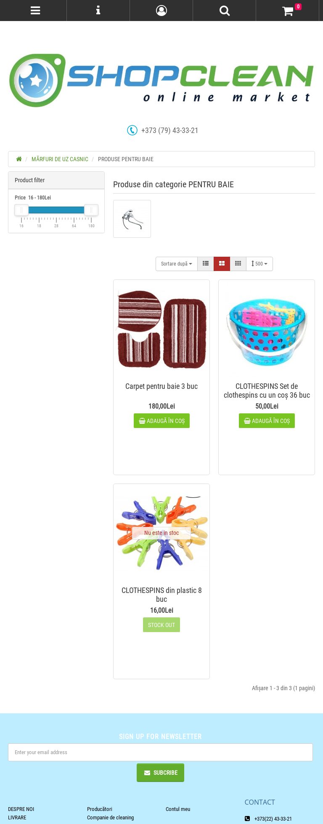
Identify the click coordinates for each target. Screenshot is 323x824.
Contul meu (178, 809)
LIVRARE (17, 817)
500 (259, 263)
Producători (99, 809)
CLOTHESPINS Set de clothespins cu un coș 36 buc (267, 390)
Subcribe (160, 772)
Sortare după (176, 264)
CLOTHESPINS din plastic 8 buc (162, 594)
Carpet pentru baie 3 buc (161, 386)
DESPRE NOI (21, 809)
